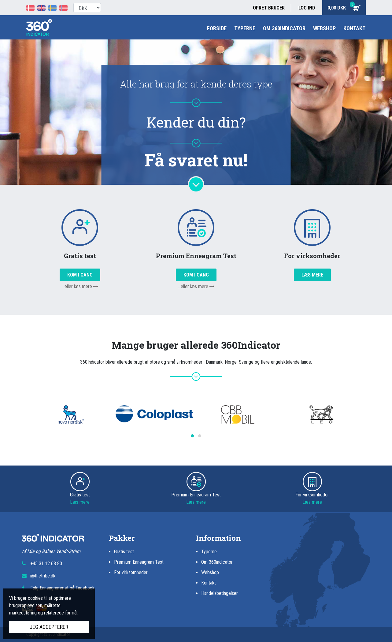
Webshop (324, 28)
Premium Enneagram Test (139, 562)
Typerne (244, 28)
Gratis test (124, 552)
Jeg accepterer (49, 627)
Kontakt (354, 28)
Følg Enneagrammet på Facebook (62, 588)
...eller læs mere (80, 286)
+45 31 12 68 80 (46, 563)
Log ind (306, 8)
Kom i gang (80, 275)
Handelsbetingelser (219, 593)
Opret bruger (269, 8)
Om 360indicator (284, 28)
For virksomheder (131, 572)
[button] (192, 436)
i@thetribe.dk (42, 576)
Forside (217, 28)
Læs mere (312, 275)
